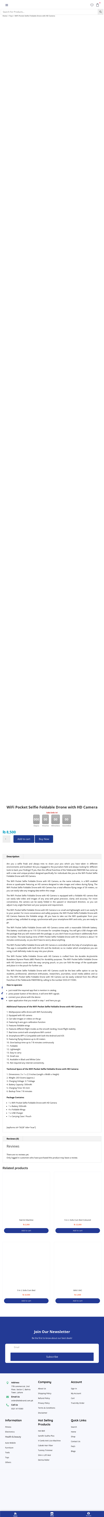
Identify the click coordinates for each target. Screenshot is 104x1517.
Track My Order (77, 1393)
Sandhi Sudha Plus (46, 1426)
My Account (76, 1383)
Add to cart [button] (26, 1220)
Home (5, 16)
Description (13, 846)
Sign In (74, 1379)
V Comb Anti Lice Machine (49, 1431)
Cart (73, 1388)
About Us (42, 1379)
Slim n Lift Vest (44, 1445)
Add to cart (23, 829)
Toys (11, 16)
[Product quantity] (6, 829)
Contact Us (75, 1431)
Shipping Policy (44, 1383)
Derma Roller (43, 1450)
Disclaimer (42, 1403)
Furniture (9, 1438)
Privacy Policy (44, 1393)
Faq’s (73, 1436)
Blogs (73, 1441)
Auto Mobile (10, 1433)
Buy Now (44, 829)
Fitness (8, 1417)
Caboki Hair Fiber (45, 1435)
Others (8, 1452)
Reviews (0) (13, 1129)
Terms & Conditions (46, 1398)
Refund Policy (44, 1388)
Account (88, 1515)
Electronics (10, 1422)
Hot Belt (41, 1421)
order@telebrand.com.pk (22, 1391)
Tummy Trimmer (45, 1440)
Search (74, 1417)
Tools (7, 1443)
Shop (73, 1427)
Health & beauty (13, 1427)
